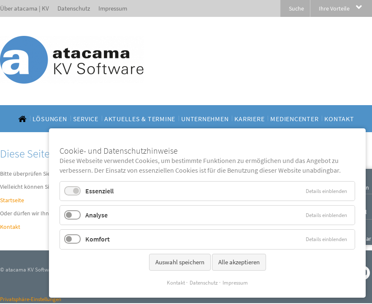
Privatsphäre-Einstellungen (30, 299)
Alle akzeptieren (239, 262)
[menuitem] (22, 119)
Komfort (97, 239)
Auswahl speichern (179, 262)
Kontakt (10, 227)
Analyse (96, 215)
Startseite (12, 200)
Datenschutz (204, 282)
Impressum (235, 282)
